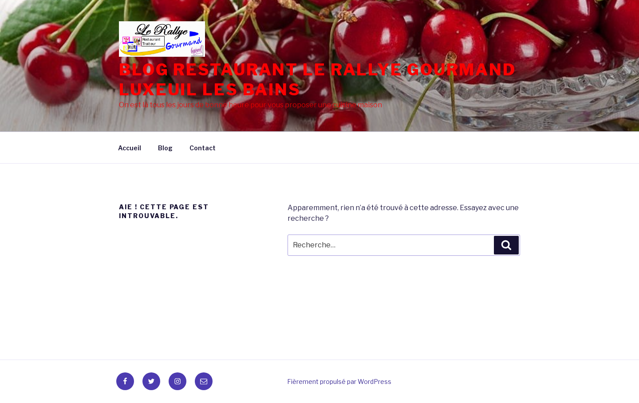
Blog (165, 148)
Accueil (129, 148)
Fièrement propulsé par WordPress (339, 381)
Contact (202, 148)
